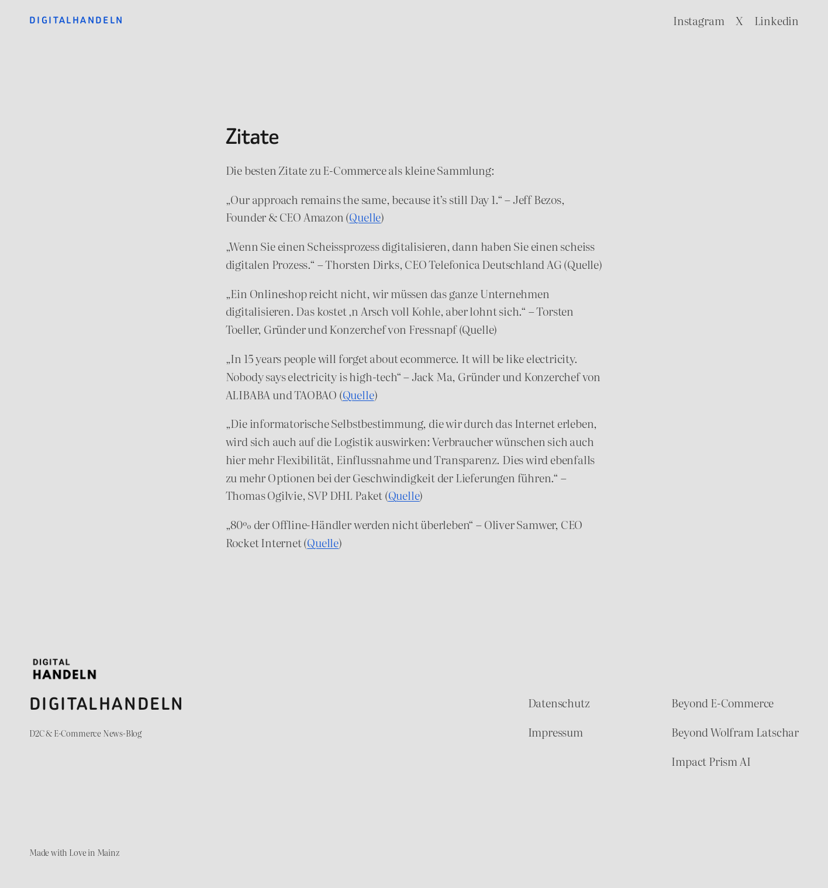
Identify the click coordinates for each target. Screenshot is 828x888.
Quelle (365, 216)
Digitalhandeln (76, 20)
